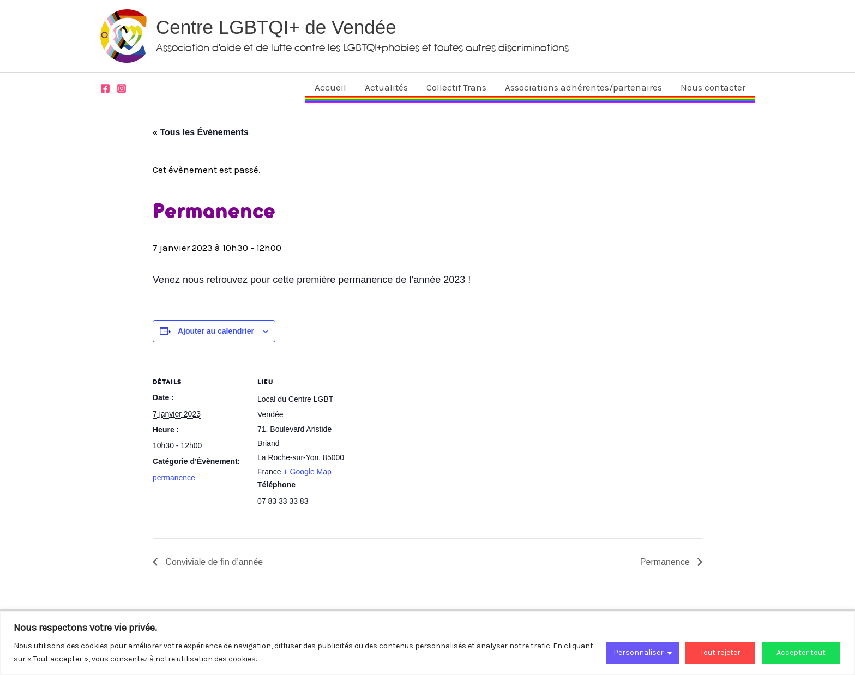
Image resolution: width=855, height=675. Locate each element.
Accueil (330, 87)
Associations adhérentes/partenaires (583, 87)
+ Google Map (307, 471)
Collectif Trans (456, 87)
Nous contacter (713, 87)
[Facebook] (105, 88)
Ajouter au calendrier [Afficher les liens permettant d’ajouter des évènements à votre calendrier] (216, 331)
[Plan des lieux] (419, 435)
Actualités (386, 87)
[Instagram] (122, 88)
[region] (427, 643)
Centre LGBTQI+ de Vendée (276, 27)
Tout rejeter (720, 652)
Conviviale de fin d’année (213, 561)
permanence (174, 477)
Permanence (666, 561)
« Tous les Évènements (201, 132)
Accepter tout (801, 652)
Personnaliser (638, 652)
